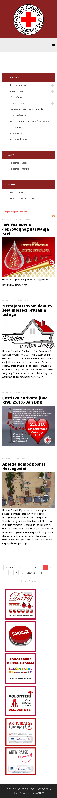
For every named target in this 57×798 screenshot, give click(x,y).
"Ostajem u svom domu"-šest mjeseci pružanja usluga (27, 310)
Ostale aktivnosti (15, 133)
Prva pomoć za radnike (18, 168)
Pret (19, 567)
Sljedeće (31, 572)
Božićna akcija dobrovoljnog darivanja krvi (25, 229)
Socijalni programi (16, 91)
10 (21, 572)
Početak (9, 567)
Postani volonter (15, 192)
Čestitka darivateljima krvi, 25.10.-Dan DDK (25, 400)
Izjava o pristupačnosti (17, 211)
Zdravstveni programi (17, 85)
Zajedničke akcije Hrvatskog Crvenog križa (26, 109)
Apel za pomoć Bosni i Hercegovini (23, 466)
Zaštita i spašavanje (17, 115)
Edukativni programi (17, 103)
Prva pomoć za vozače (18, 162)
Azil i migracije (14, 127)
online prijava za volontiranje (21, 198)
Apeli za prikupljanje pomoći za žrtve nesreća (28, 121)
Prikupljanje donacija (17, 139)
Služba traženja (15, 97)
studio (37, 793)
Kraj (40, 572)
